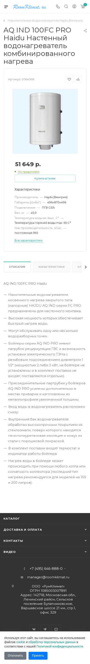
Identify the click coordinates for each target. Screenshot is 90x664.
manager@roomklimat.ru (48, 577)
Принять (38, 655)
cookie (20, 642)
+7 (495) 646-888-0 (46, 568)
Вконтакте (34, 629)
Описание (17, 266)
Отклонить (15, 655)
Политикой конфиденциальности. (60, 646)
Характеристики (51, 266)
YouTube (56, 629)
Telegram (45, 629)
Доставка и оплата (22, 529)
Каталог (11, 518)
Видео (9, 552)
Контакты (13, 540)
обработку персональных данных (52, 642)
